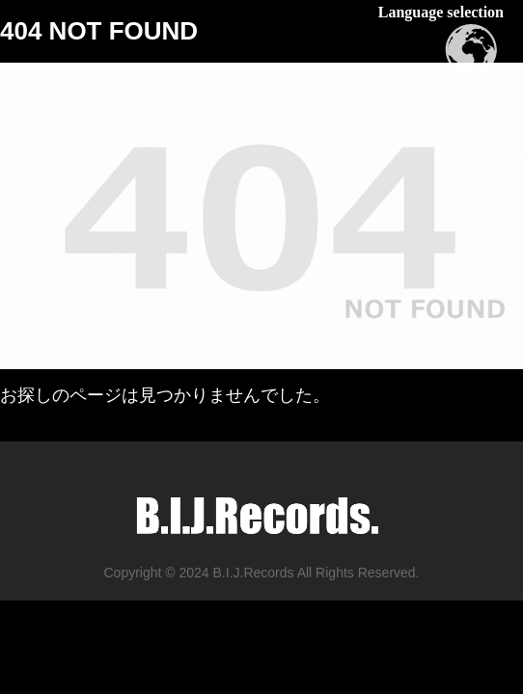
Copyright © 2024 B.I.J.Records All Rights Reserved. (261, 572)
